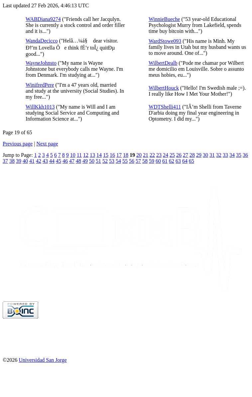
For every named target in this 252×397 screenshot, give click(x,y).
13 (92, 155)
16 (112, 155)
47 (71, 161)
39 (18, 161)
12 (85, 155)
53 (111, 161)
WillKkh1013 (40, 107)
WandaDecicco (42, 41)
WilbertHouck (164, 88)
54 (118, 161)
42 (38, 161)
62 (171, 161)
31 (212, 155)
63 (178, 161)
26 (179, 155)
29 (198, 155)
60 (158, 161)
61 (165, 161)
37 (5, 161)
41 (32, 161)
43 (45, 161)
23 (159, 155)
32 (218, 155)
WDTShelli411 (165, 107)
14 (99, 155)
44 (52, 161)
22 (152, 155)
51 (98, 161)
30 (205, 155)
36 (245, 155)
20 (139, 155)
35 (238, 155)
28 (192, 155)
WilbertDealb (163, 63)
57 (138, 161)
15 (105, 155)
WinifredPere (40, 85)
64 (185, 161)
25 (172, 155)
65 (191, 161)
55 (125, 161)
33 (225, 155)
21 (145, 155)
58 (145, 161)
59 (151, 161)
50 (91, 161)
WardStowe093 (165, 41)
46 (65, 161)
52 (105, 161)
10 (72, 155)
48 (78, 161)
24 (165, 155)
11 (79, 155)
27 (185, 155)
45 (58, 161)
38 (12, 161)
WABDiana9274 (43, 19)
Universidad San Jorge (43, 360)
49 (85, 161)
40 (25, 161)
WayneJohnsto (41, 63)
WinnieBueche (164, 19)
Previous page (18, 144)
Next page (47, 144)
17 (119, 155)
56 (131, 161)
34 (232, 155)
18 (125, 155)
